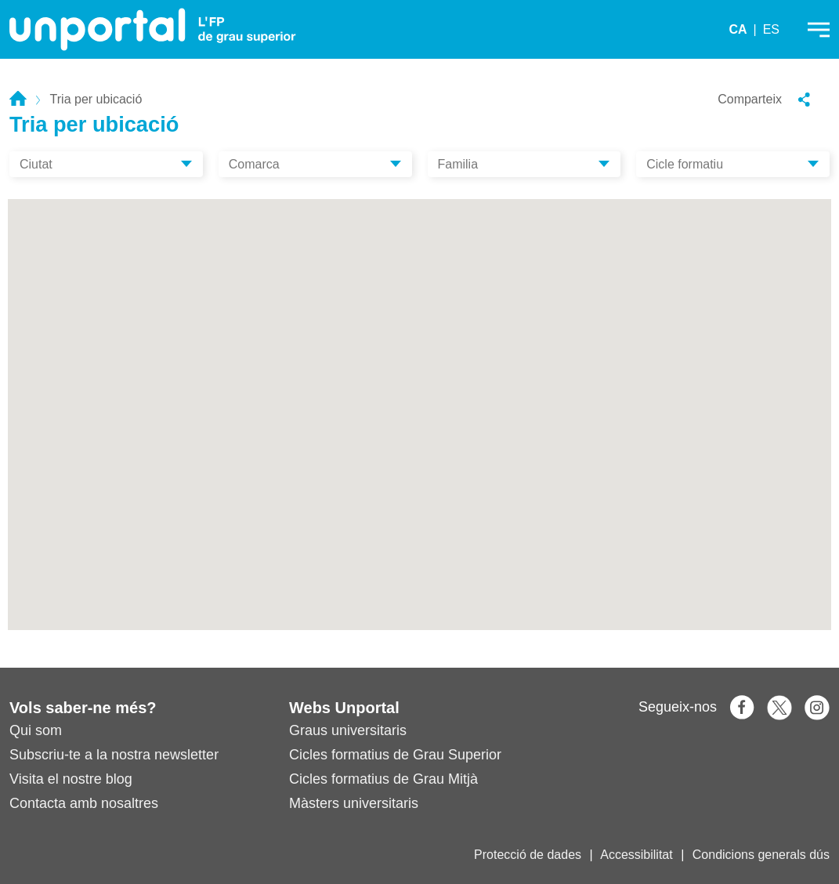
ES (771, 29)
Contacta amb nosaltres (83, 803)
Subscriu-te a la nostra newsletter (114, 755)
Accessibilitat (636, 854)
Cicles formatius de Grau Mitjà (383, 779)
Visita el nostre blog (70, 779)
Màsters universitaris (353, 803)
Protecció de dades (527, 854)
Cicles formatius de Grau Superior (395, 755)
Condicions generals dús (761, 854)
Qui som (35, 730)
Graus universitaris (348, 730)
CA (738, 29)
